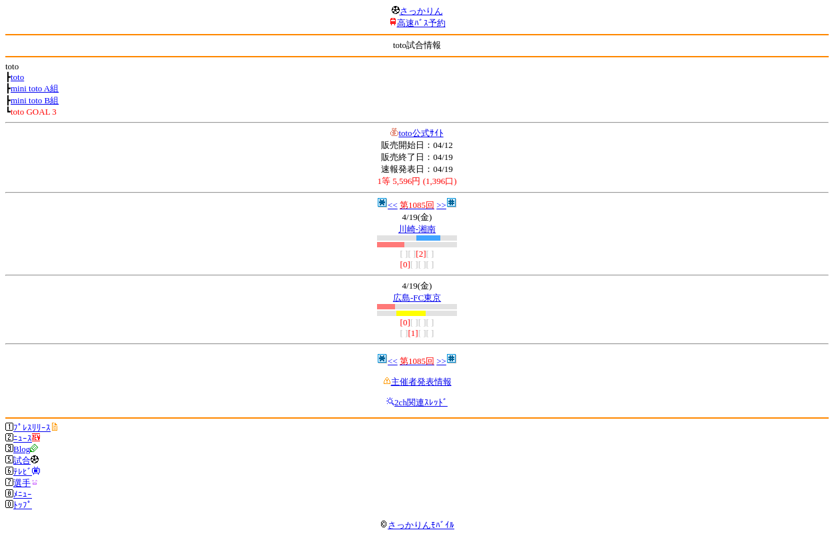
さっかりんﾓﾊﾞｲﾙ (417, 525)
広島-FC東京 (417, 298)
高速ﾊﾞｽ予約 (421, 23)
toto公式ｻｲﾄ (420, 133)
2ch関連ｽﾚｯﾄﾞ (421, 402)
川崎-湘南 (417, 229)
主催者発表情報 (421, 382)
